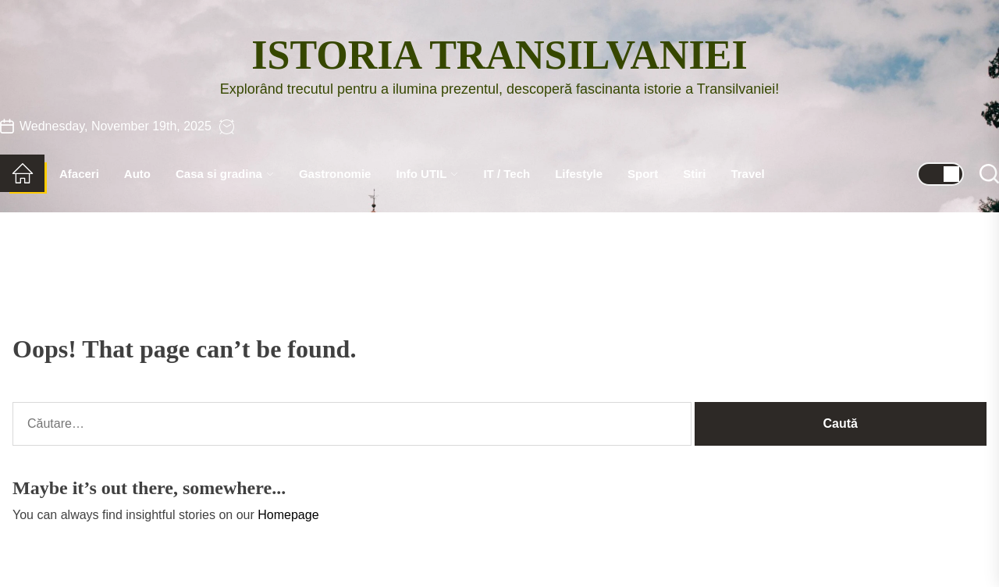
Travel (747, 173)
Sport (642, 173)
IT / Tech (506, 173)
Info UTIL (427, 173)
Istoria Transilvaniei (499, 55)
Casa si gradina (225, 173)
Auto (137, 173)
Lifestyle (579, 173)
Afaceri (79, 173)
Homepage (288, 514)
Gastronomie (335, 173)
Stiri (694, 173)
